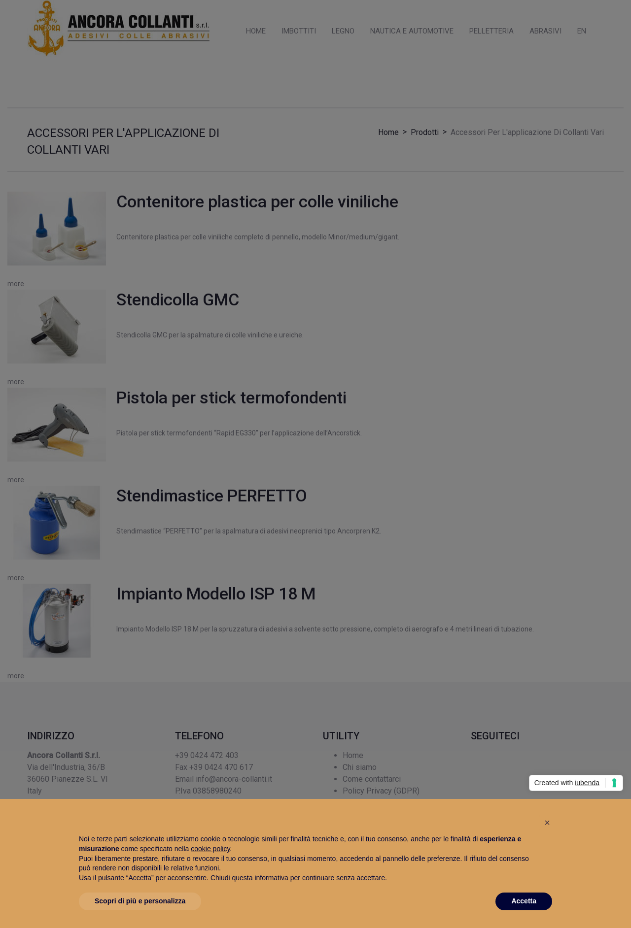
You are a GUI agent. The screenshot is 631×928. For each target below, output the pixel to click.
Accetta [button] (523, 901)
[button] (547, 822)
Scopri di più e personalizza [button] (140, 901)
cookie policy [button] (210, 849)
